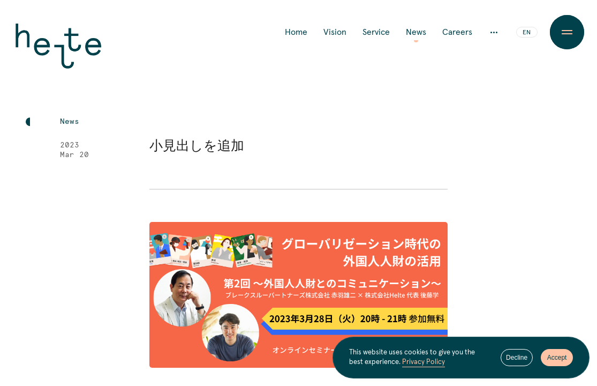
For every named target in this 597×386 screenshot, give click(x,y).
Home (296, 32)
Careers (457, 32)
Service (376, 32)
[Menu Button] (568, 32)
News (416, 32)
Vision (334, 32)
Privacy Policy (423, 362)
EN (527, 32)
